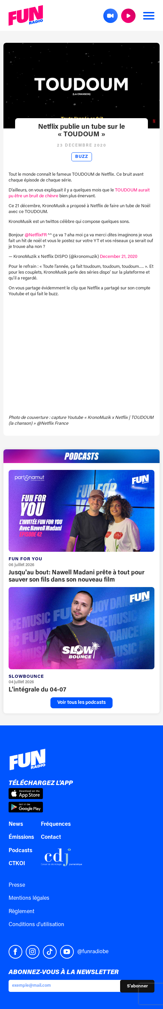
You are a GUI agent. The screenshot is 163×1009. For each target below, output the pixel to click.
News (16, 824)
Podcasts (20, 851)
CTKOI (17, 864)
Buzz (81, 157)
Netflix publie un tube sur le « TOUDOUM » (81, 131)
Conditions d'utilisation (36, 924)
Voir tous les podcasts (81, 702)
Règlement (21, 911)
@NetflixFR (36, 235)
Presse (17, 885)
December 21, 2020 (118, 256)
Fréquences (56, 824)
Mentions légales (29, 898)
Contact (51, 837)
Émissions (21, 837)
